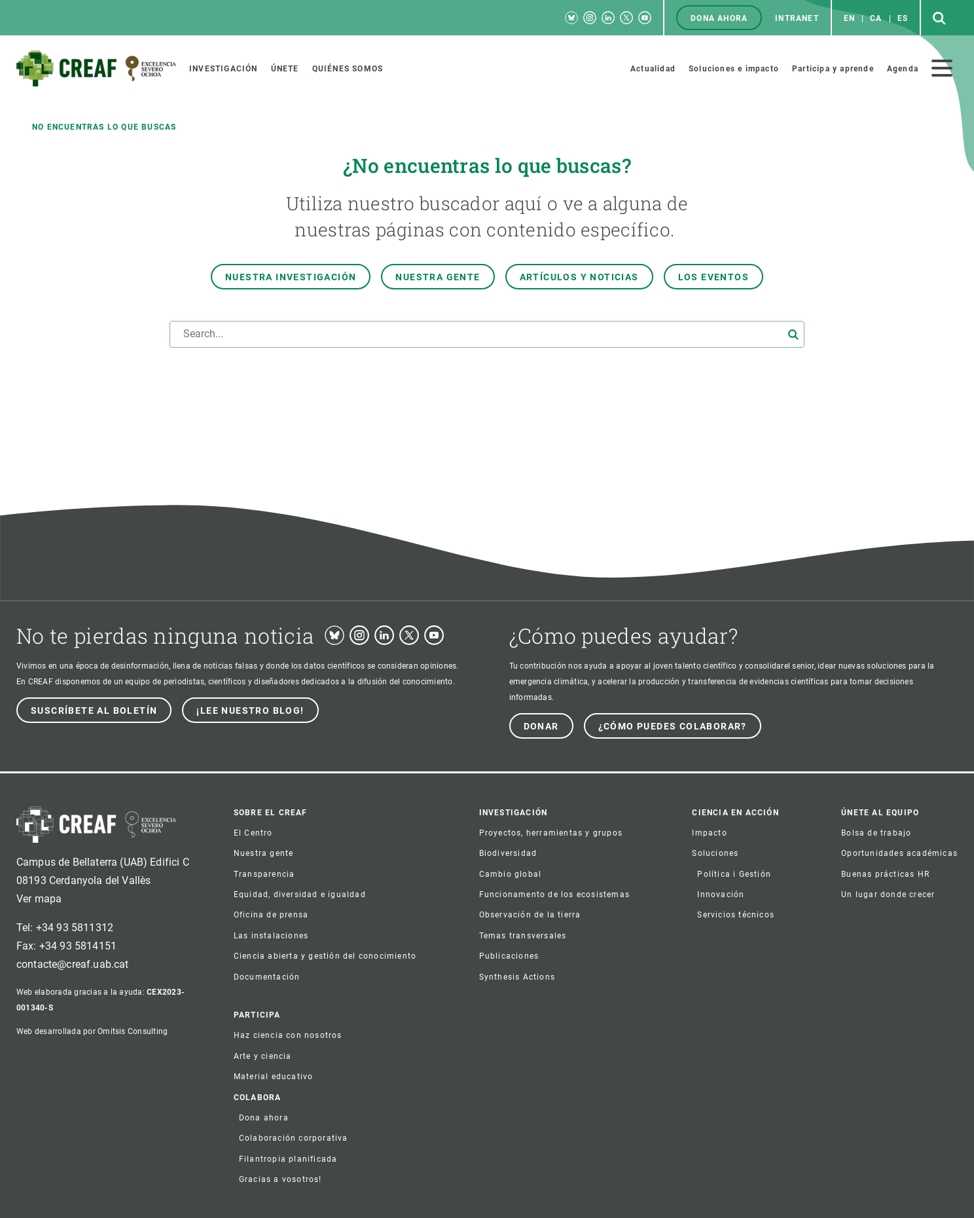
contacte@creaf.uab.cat (72, 964)
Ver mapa (39, 899)
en (849, 18)
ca (876, 18)
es (902, 18)
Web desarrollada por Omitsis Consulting (92, 1031)
